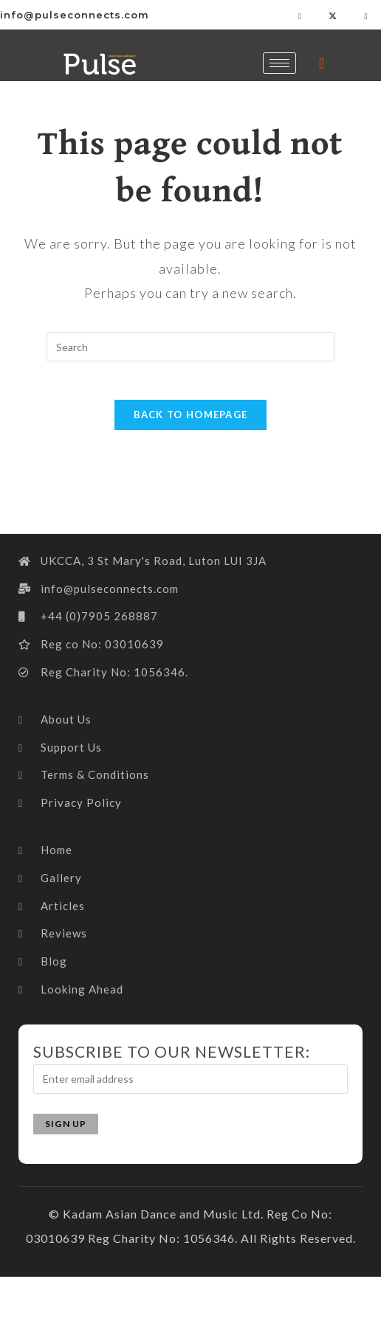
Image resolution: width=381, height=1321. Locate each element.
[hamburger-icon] (279, 63)
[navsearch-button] (322, 62)
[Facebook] (300, 15)
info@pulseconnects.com (74, 15)
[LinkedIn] (366, 15)
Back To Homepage (191, 421)
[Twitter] (333, 15)
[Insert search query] (190, 346)
